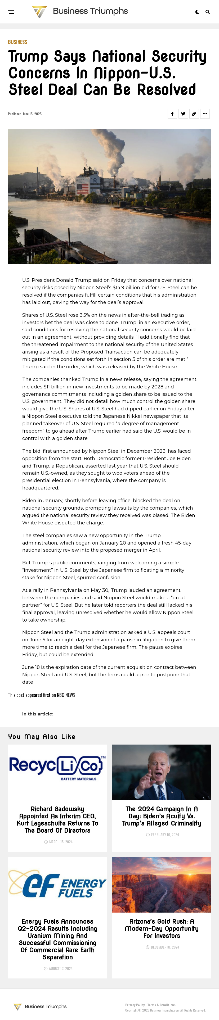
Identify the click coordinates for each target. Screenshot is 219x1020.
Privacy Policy (135, 1005)
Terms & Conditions (161, 1005)
